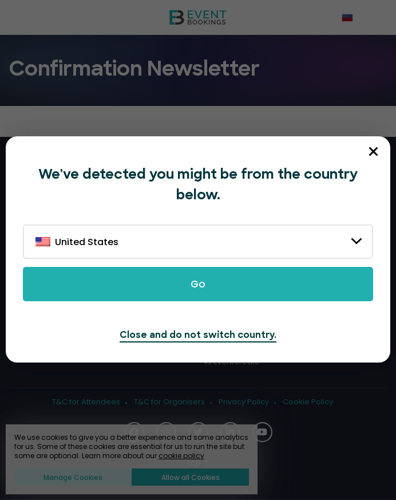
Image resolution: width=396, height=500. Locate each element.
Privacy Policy (244, 402)
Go (198, 284)
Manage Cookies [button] (72, 477)
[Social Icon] (262, 432)
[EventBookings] (198, 17)
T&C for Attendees (86, 402)
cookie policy (181, 455)
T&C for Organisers (169, 402)
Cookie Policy (308, 402)
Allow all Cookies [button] (190, 477)
